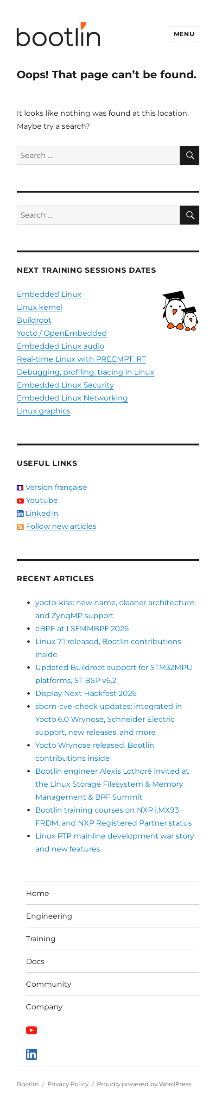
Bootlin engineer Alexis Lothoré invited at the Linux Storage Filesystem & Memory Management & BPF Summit (112, 784)
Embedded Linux (49, 294)
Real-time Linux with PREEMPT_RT (81, 359)
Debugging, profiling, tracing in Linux (85, 372)
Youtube (42, 500)
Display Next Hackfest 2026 (86, 693)
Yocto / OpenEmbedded (62, 333)
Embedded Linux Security (65, 385)
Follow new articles (61, 526)
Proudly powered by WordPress (144, 1084)
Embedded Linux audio (60, 346)
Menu (184, 34)
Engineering (49, 916)
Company (44, 1006)
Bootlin (28, 1084)
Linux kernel (40, 307)
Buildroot (34, 320)
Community (48, 984)
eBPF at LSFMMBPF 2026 (82, 628)
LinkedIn (41, 513)
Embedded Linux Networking (72, 398)
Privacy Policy (68, 1084)
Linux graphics (43, 411)
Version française (56, 487)
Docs (35, 961)
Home (37, 893)
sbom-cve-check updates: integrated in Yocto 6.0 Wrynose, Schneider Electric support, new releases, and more (108, 719)
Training (41, 938)
